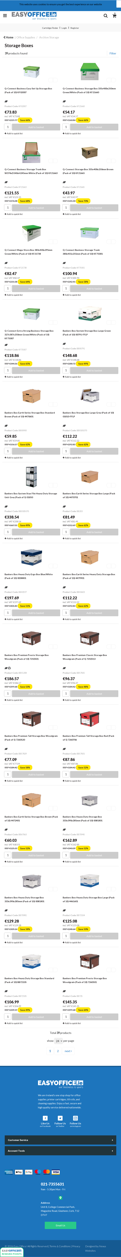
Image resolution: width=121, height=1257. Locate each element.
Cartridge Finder (50, 28)
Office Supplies (25, 37)
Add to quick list (14, 133)
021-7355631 (52, 1184)
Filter (112, 53)
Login (64, 28)
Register (74, 28)
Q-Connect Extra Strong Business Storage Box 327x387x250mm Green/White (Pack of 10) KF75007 (29, 334)
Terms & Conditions (60, 1246)
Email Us (60, 1225)
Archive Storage (49, 37)
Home (8, 37)
